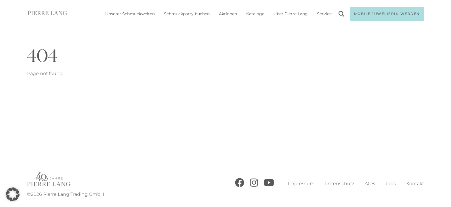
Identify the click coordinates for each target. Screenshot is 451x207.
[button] (12, 194)
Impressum (301, 183)
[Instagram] (254, 185)
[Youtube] (269, 185)
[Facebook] (239, 185)
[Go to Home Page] (47, 14)
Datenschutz (339, 183)
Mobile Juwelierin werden (387, 14)
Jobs (390, 183)
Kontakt (415, 183)
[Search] (341, 15)
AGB (370, 183)
